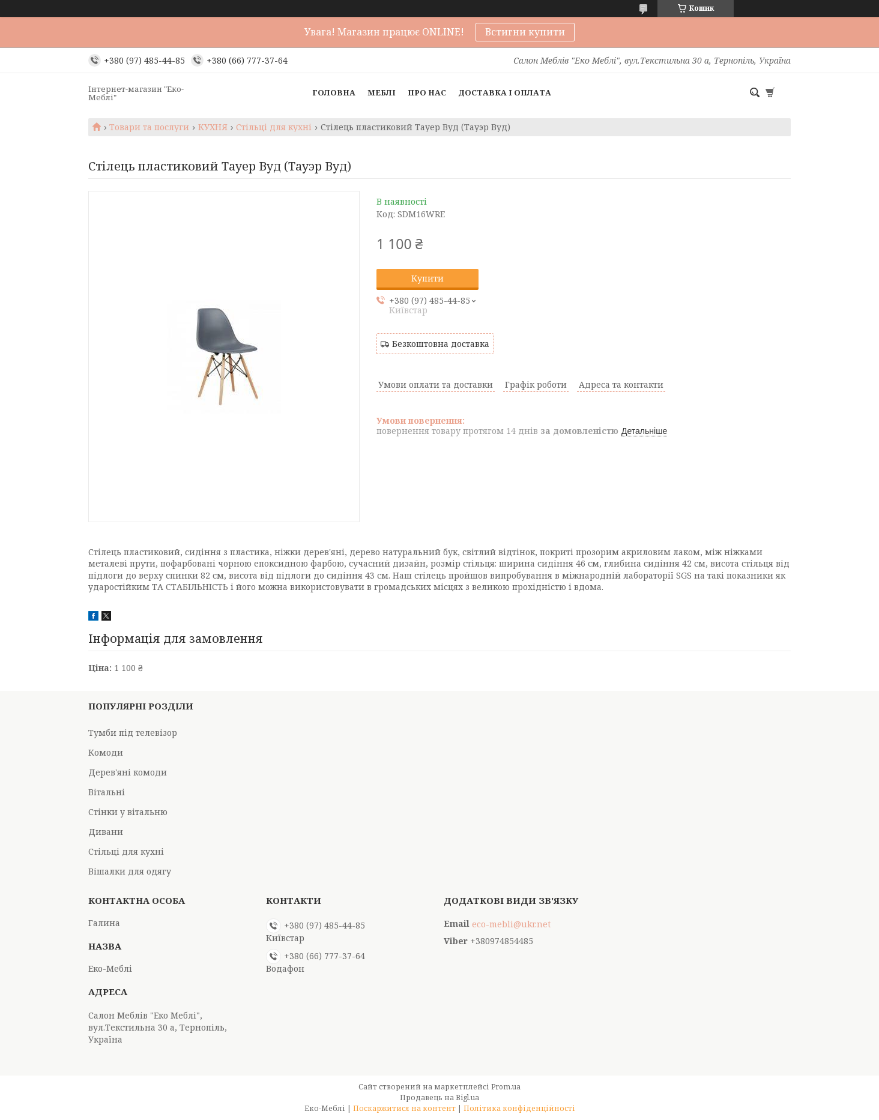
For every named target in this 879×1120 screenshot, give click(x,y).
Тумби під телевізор (132, 732)
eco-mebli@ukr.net (511, 924)
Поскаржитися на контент (404, 1108)
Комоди (105, 752)
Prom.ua (506, 1087)
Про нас (427, 92)
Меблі (381, 92)
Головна (333, 92)
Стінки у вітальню (128, 811)
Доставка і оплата (504, 92)
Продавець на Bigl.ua (439, 1097)
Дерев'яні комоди (127, 772)
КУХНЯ (213, 127)
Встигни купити (525, 31)
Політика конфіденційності (519, 1108)
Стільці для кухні (274, 127)
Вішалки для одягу (129, 871)
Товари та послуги (149, 127)
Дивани (105, 831)
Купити (427, 278)
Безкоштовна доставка (440, 343)
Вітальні (106, 792)
